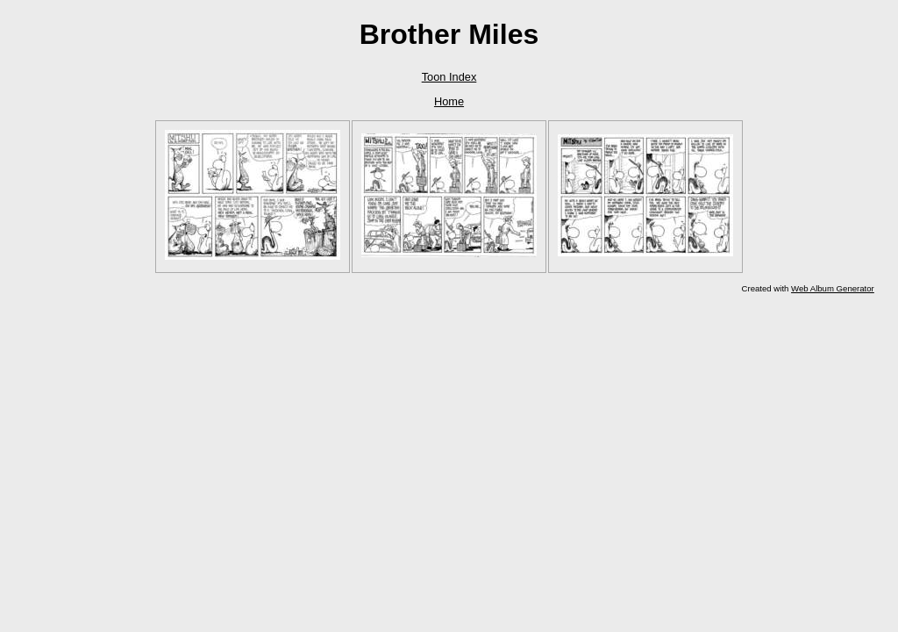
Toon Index (449, 76)
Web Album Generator (832, 288)
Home (449, 101)
